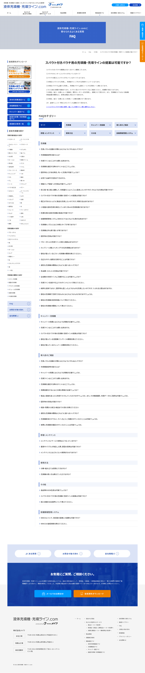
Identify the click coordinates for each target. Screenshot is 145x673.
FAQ (90, 52)
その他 (95, 52)
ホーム (84, 52)
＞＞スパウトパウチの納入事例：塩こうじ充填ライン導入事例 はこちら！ (70, 107)
